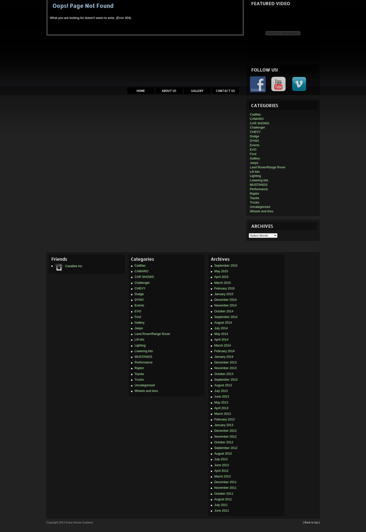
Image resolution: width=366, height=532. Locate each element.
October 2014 (224, 311)
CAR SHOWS (259, 123)
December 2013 (225, 362)
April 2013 (221, 408)
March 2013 (222, 414)
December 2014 (225, 300)
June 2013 (221, 396)
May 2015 (221, 271)
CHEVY (255, 132)
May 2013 (221, 402)
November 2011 (225, 487)
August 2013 (223, 385)
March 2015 (222, 283)
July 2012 (221, 459)
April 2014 (221, 339)
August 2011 (223, 499)
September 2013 (226, 379)
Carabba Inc (68, 266)
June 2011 (221, 510)
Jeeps (254, 163)
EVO (253, 149)
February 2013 (224, 419)
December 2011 (225, 482)
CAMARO (257, 119)
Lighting (255, 176)
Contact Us (225, 91)
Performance (259, 189)
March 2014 (222, 345)
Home (141, 91)
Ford (253, 154)
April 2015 (221, 277)
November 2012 (225, 436)
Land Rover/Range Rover (268, 167)
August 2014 (223, 322)
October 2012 (224, 442)
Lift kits (255, 171)
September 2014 (226, 317)
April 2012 (221, 471)
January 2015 (224, 294)
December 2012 (225, 430)
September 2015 (226, 265)
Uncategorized (260, 207)
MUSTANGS (259, 185)
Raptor (254, 193)
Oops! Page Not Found (83, 5)
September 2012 (226, 448)
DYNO (254, 141)
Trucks (254, 202)
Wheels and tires (261, 211)
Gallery (197, 91)
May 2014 (221, 334)
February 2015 (224, 288)
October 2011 (224, 493)
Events (255, 145)
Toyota (254, 198)
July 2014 (221, 328)
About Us (169, 91)
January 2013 (224, 425)
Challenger (257, 127)
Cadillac (255, 114)
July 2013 (221, 391)
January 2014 (224, 357)
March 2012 (222, 476)
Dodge (254, 136)
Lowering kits (259, 180)
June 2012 (221, 465)
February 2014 (224, 351)
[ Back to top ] (311, 522)
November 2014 (225, 305)
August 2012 (223, 453)
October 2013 (224, 374)
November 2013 (225, 368)
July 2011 (221, 505)
